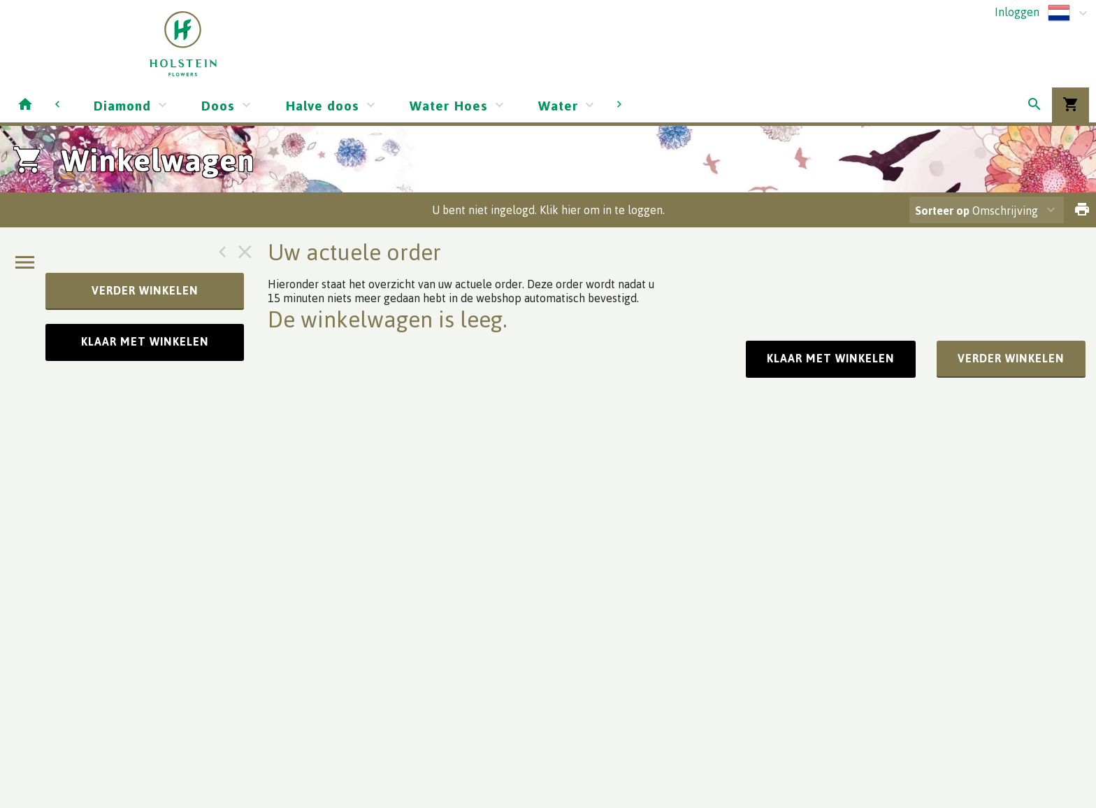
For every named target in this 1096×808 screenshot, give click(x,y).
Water (558, 105)
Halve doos (322, 105)
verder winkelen (145, 290)
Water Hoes (449, 105)
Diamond (122, 105)
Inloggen (1017, 12)
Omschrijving (976, 211)
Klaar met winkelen (145, 341)
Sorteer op (942, 211)
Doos (218, 105)
